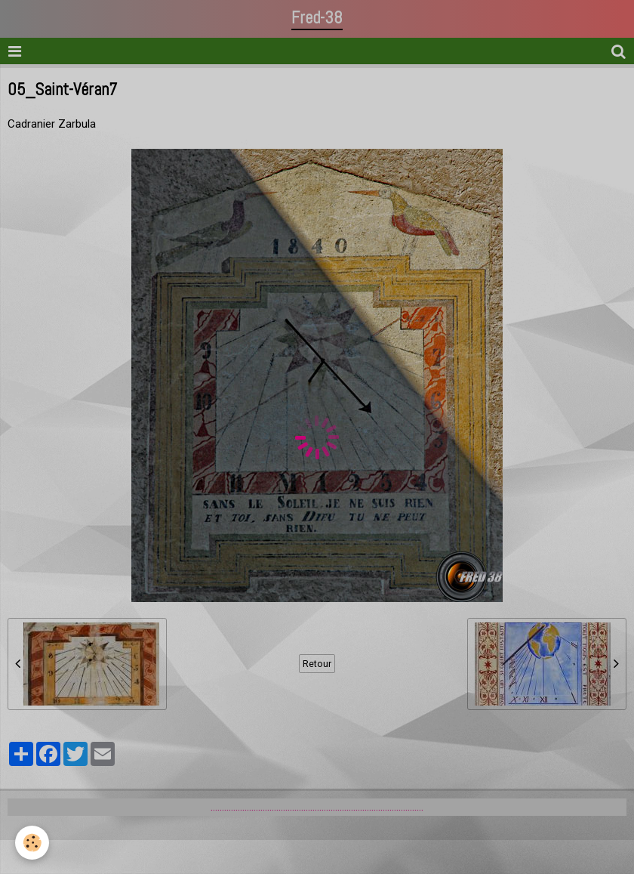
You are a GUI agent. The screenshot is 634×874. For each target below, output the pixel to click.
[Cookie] (32, 843)
